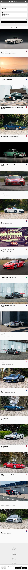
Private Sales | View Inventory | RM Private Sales (13, 1)
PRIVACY (14, 562)
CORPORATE (14, 550)
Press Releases (14, 559)
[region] (14, 567)
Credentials (14, 558)
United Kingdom (14, 8)
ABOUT (14, 545)
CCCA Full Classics (14, 16)
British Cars (14, 15)
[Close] (27, 566)
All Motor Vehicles (14, 13)
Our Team (14, 548)
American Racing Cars (14, 14)
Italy (14, 10)
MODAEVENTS (14, 554)
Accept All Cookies (18, 568)
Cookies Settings (14, 563)
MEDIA (14, 557)
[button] (25, 1)
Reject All (24, 568)
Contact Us (14, 549)
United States (14, 9)
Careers (14, 553)
